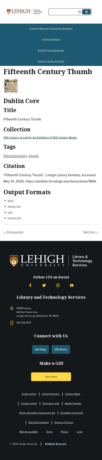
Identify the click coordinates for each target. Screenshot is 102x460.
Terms (49, 432)
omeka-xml (14, 218)
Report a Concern (63, 422)
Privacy (64, 432)
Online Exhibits (51, 40)
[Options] (80, 11)
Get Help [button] (40, 349)
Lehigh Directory (51, 394)
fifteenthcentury (15, 155)
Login (80, 432)
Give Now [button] (51, 377)
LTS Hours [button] (60, 349)
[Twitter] (44, 285)
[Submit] (86, 11)
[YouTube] (72, 285)
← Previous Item (13, 232)
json (10, 212)
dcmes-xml (14, 206)
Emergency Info (51, 403)
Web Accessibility (28, 432)
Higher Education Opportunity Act (37, 413)
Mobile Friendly (73, 403)
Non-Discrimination (39, 422)
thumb (34, 155)
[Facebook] (30, 285)
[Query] (70, 11)
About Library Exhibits (51, 61)
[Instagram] (58, 285)
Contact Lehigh (29, 403)
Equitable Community (72, 413)
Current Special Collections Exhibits (51, 29)
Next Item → (91, 232)
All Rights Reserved (55, 444)
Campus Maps (72, 394)
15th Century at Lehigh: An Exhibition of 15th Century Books (40, 137)
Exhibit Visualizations (51, 51)
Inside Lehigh (29, 394)
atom (11, 201)
